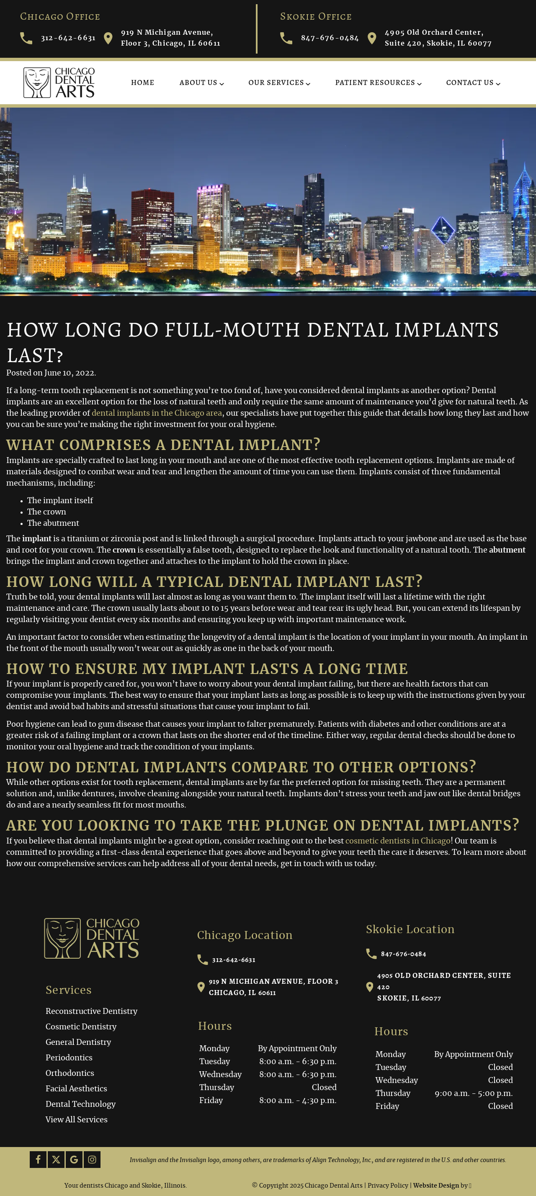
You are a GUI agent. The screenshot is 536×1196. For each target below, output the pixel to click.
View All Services (77, 1120)
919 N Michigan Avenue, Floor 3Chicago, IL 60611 (268, 987)
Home (143, 82)
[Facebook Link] (38, 1159)
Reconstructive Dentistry (91, 1012)
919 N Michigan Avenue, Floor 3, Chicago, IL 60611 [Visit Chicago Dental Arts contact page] (162, 38)
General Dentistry (78, 1043)
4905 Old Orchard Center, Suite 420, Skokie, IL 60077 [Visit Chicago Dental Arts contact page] (430, 38)
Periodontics (69, 1058)
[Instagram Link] (92, 1159)
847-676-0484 (396, 954)
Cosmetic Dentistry (81, 1027)
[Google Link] (74, 1159)
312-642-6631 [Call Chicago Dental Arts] (57, 38)
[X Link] (56, 1159)
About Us (198, 82)
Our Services (276, 82)
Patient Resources (375, 82)
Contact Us (470, 82)
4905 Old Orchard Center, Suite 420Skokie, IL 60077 (438, 986)
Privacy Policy (388, 1186)
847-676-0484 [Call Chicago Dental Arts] (320, 38)
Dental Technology (81, 1105)
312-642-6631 (226, 959)
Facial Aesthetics (76, 1089)
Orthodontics (70, 1074)
